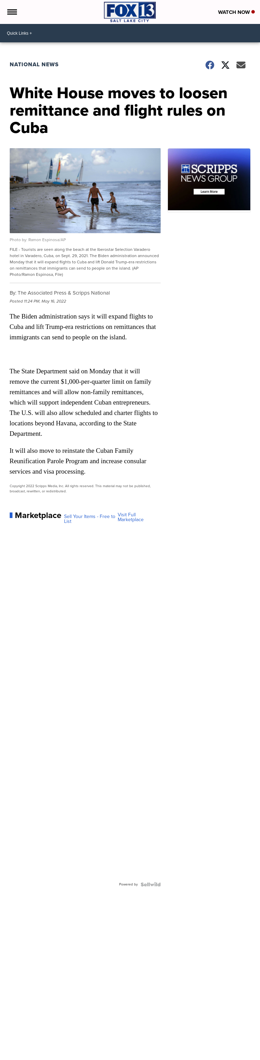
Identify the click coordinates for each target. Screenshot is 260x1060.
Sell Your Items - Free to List (89, 519)
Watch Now (236, 12)
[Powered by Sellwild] (151, 884)
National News (34, 64)
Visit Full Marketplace (131, 517)
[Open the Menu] (11, 12)
